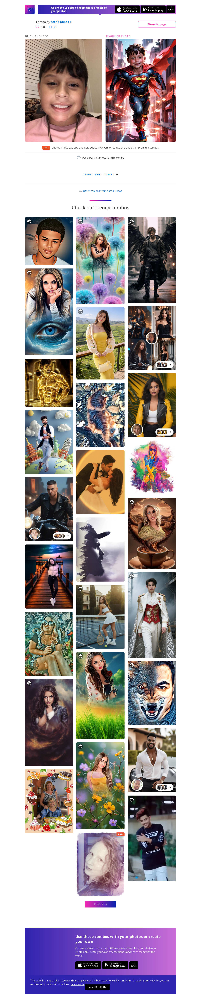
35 (52, 27)
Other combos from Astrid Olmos (100, 191)
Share (157, 24)
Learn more (77, 984)
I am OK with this (98, 987)
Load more (100, 904)
